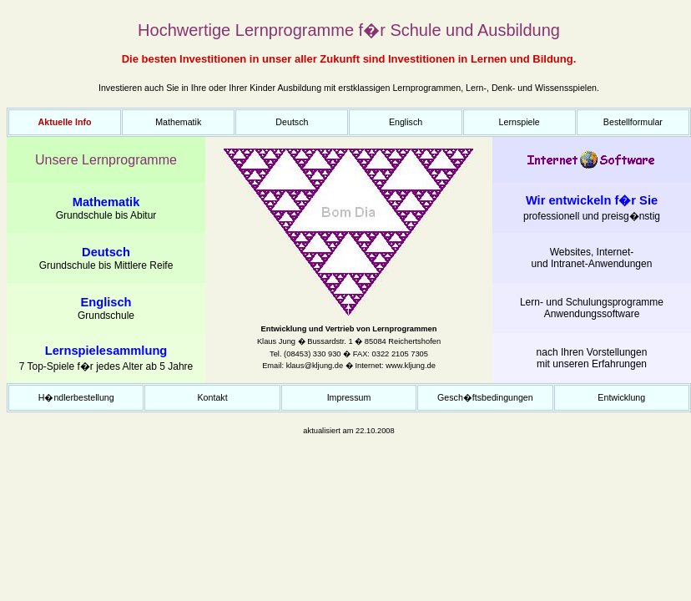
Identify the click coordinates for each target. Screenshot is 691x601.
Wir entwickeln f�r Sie (592, 200)
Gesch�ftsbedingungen (485, 397)
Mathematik (178, 122)
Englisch (405, 122)
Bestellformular (633, 122)
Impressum (349, 397)
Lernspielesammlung (106, 350)
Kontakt (213, 397)
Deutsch (291, 122)
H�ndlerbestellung (76, 397)
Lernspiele (519, 122)
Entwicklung (621, 397)
